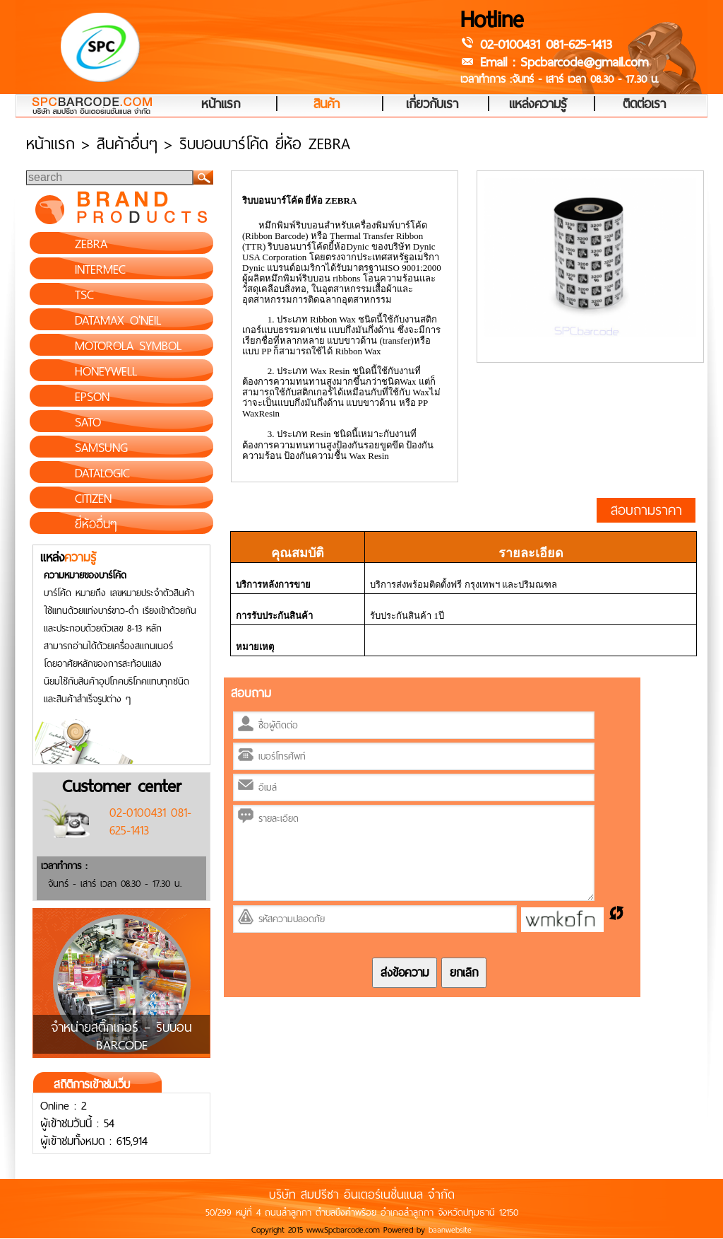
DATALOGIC (102, 473)
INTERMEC (100, 269)
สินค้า (326, 104)
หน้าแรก (220, 104)
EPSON (92, 396)
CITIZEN (93, 498)
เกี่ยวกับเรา (432, 104)
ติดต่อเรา (644, 104)
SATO (88, 422)
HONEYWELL (106, 371)
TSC (84, 295)
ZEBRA (91, 244)
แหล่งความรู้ (538, 104)
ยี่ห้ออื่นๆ (96, 524)
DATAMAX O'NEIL (118, 320)
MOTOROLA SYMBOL (128, 346)
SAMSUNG (101, 447)
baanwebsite (450, 1230)
